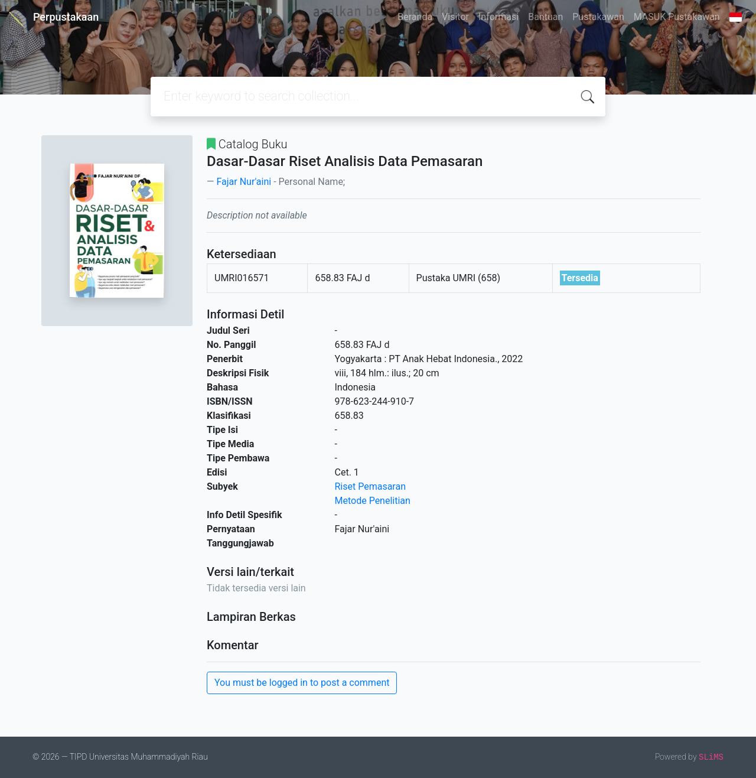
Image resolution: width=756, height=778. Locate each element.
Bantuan (545, 16)
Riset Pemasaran (370, 486)
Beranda (414, 16)
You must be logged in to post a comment (301, 682)
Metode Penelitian (372, 500)
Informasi (498, 16)
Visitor (455, 16)
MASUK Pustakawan (677, 16)
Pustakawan (598, 16)
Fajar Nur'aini (243, 181)
